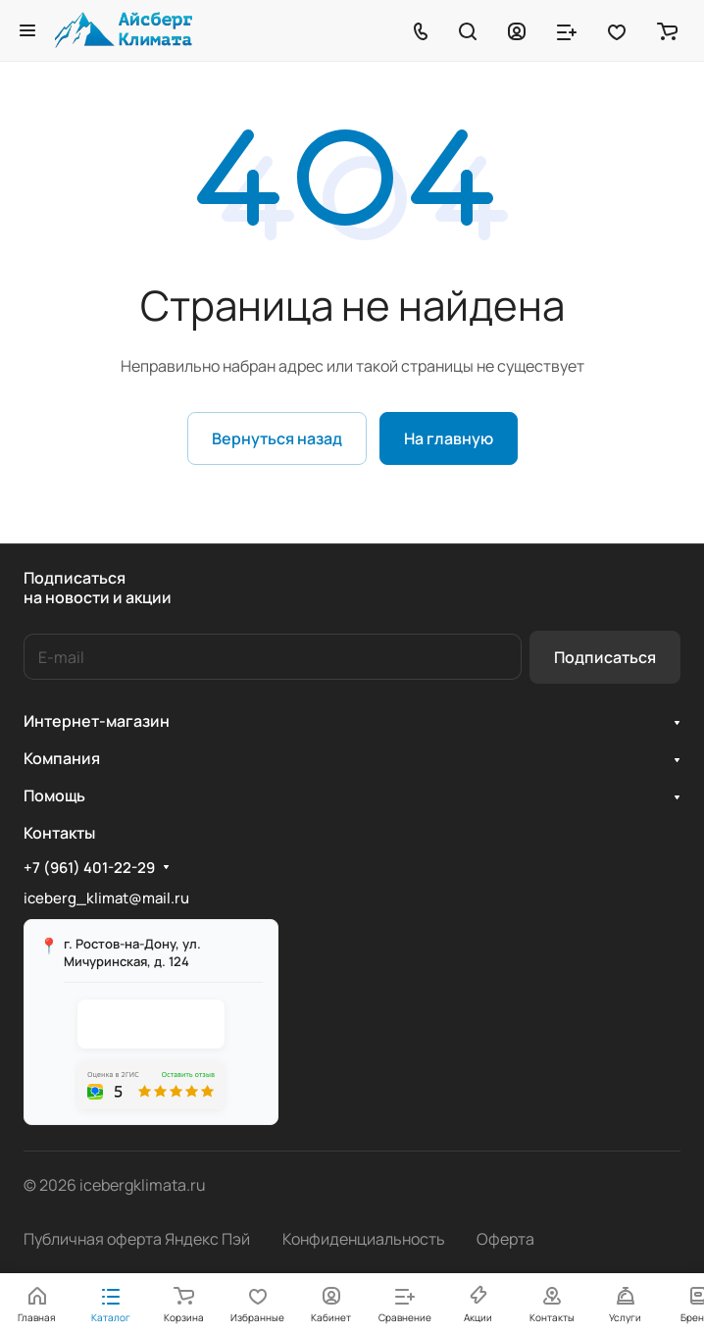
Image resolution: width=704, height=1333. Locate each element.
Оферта (505, 1239)
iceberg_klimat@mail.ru (106, 898)
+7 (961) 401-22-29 (89, 868)
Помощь (54, 795)
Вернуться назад (277, 438)
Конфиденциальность (363, 1239)
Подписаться (605, 657)
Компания (62, 758)
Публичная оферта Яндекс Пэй (137, 1239)
